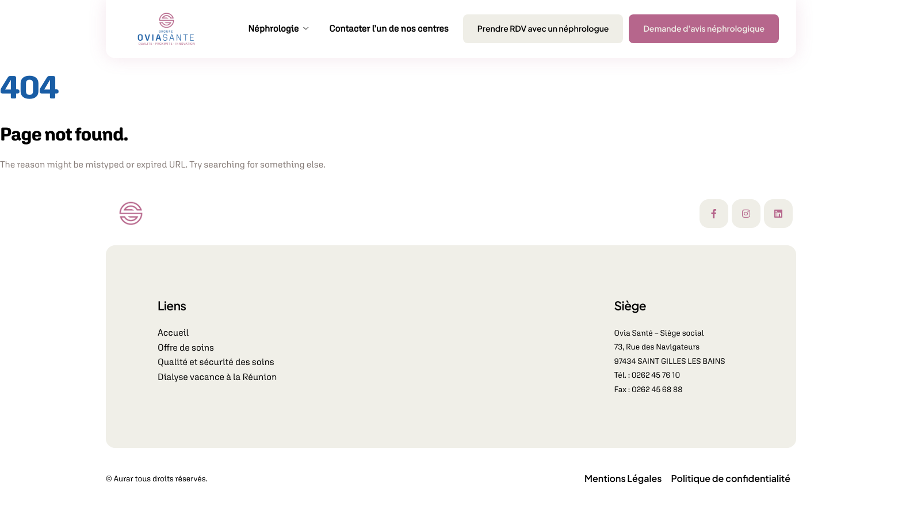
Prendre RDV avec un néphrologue (543, 29)
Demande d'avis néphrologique (704, 29)
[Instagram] (746, 213)
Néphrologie (278, 28)
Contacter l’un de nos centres (389, 28)
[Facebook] (714, 213)
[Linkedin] (778, 213)
